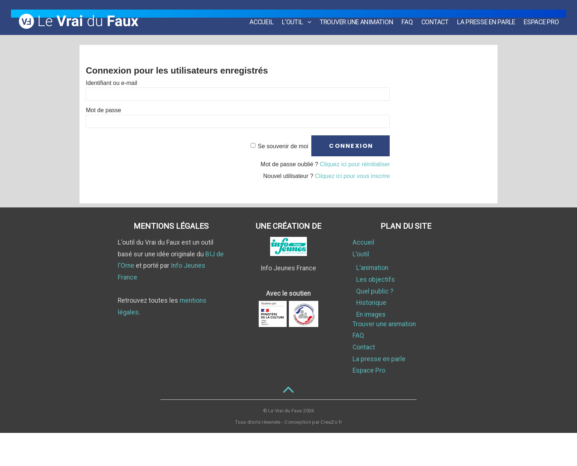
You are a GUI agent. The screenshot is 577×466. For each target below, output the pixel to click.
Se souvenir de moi (283, 146)
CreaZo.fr (331, 422)
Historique (371, 302)
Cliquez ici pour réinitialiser (355, 164)
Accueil (264, 16)
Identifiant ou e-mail (111, 82)
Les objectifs (375, 279)
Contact (438, 16)
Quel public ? (374, 291)
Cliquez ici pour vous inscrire (352, 176)
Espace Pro (544, 16)
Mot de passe (103, 110)
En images (371, 314)
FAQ (409, 16)
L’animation (372, 267)
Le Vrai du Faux (285, 410)
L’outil (295, 16)
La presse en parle (489, 16)
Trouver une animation (359, 16)
